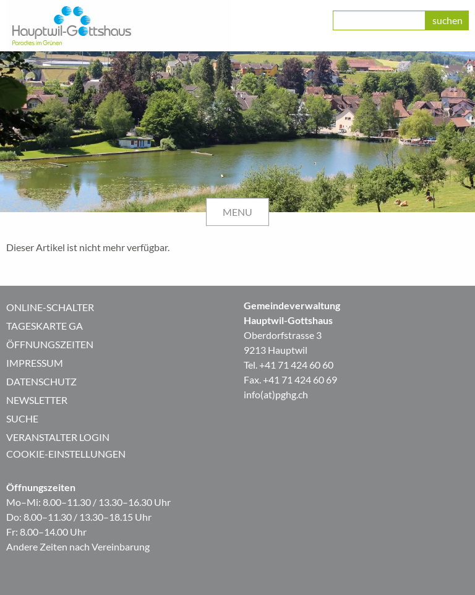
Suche (22, 418)
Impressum (34, 363)
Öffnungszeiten (49, 344)
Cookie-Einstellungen (66, 454)
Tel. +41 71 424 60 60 (288, 364)
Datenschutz (41, 381)
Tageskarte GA (44, 326)
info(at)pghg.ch (276, 394)
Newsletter (36, 400)
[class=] (379, 20)
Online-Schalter (50, 307)
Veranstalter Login (57, 437)
